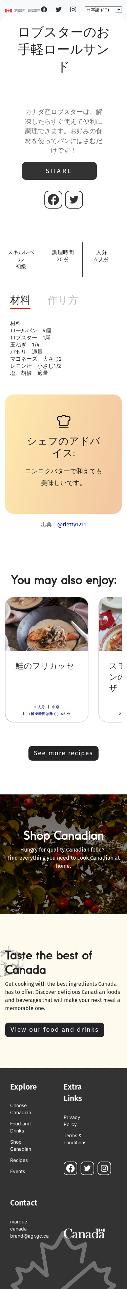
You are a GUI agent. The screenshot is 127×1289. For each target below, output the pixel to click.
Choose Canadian (20, 1108)
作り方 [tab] (62, 300)
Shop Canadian (20, 1145)
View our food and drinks (54, 1029)
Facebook (44, 9)
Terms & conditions (75, 1138)
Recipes (19, 1160)
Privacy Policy (72, 1120)
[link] (46, 659)
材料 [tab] (20, 300)
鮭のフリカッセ (45, 666)
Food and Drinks (20, 1127)
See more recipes (63, 753)
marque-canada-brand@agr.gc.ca (25, 1229)
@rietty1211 (71, 524)
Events (17, 1171)
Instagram (73, 9)
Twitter (59, 9)
